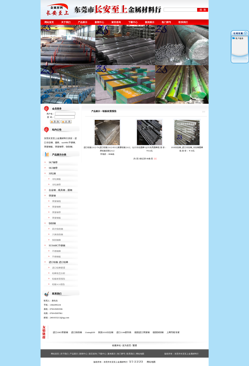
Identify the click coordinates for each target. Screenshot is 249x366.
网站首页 (49, 22)
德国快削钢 (158, 332)
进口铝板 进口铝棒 (58, 262)
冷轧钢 (52, 173)
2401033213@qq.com (59, 317)
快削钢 (52, 223)
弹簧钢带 (56, 212)
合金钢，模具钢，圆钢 (60, 190)
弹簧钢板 (56, 218)
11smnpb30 (90, 332)
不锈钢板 (56, 256)
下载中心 (133, 22)
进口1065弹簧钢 (60, 332)
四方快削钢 (57, 229)
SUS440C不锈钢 (57, 245)
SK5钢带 (53, 168)
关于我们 (66, 22)
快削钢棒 (56, 240)
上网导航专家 (173, 332)
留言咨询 (116, 22)
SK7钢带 (53, 162)
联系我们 (183, 22)
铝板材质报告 (58, 279)
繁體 (135, 345)
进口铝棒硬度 (58, 267)
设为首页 (126, 345)
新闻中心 (99, 22)
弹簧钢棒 (56, 206)
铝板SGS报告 (58, 284)
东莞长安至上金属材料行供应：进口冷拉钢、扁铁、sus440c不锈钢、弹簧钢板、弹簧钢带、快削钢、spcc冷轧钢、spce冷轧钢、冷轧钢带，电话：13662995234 (60, 147)
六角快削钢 (57, 234)
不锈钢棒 (56, 251)
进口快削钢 (76, 332)
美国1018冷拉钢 (105, 332)
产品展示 (82, 22)
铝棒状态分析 (58, 273)
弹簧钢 (52, 195)
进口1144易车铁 (124, 332)
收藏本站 (116, 345)
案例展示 (149, 22)
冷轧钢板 (56, 179)
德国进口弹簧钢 (142, 332)
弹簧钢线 (56, 201)
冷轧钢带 (56, 184)
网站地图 (140, 354)
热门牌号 (166, 22)
